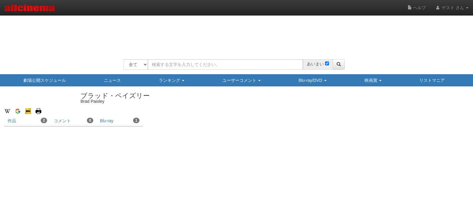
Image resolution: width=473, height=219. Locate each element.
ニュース (112, 80)
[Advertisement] (234, 33)
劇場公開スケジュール (44, 80)
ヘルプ (417, 7)
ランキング (171, 80)
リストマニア (432, 80)
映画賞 (373, 80)
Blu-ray (119, 120)
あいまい (315, 64)
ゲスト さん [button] (451, 7)
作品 (27, 120)
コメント (73, 120)
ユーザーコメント (241, 80)
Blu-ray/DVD (313, 80)
